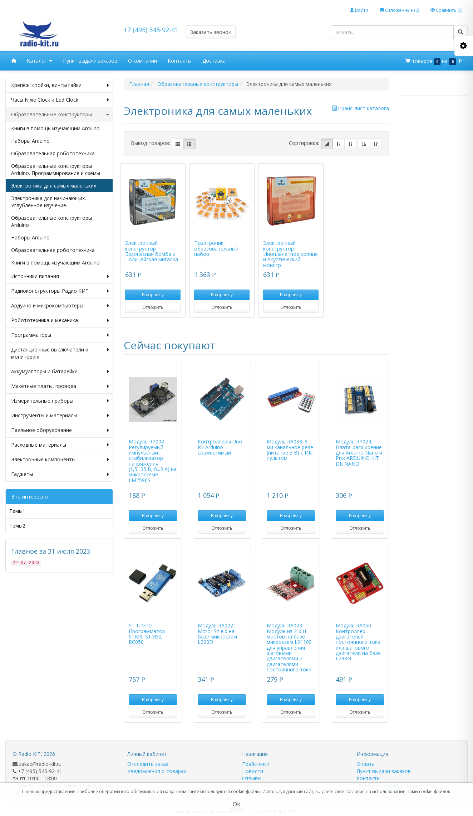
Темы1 (17, 510)
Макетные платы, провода (60, 386)
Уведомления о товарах (156, 771)
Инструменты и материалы (60, 415)
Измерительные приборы (60, 400)
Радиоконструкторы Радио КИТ (60, 291)
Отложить (152, 307)
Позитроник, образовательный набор (216, 248)
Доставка (214, 60)
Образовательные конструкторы (60, 114)
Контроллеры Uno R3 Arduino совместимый (220, 447)
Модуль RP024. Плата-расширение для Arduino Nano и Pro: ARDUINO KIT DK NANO (359, 452)
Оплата (365, 764)
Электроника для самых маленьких (53, 185)
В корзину (153, 295)
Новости (252, 771)
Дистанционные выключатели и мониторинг (60, 353)
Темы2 (17, 525)
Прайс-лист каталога (360, 108)
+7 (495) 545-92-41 (151, 29)
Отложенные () (399, 10)
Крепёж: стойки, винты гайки (60, 85)
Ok (236, 804)
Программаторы (60, 335)
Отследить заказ (147, 764)
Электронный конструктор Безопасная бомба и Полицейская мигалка (151, 251)
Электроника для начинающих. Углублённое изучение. (48, 202)
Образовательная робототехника (53, 153)
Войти (359, 10)
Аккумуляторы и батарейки (60, 371)
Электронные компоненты (60, 459)
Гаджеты (60, 474)
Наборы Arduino (30, 140)
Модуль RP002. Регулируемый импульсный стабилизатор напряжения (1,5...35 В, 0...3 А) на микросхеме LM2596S (153, 461)
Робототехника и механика (60, 320)
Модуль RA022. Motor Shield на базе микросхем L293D (217, 633)
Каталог (39, 61)
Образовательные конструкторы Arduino (51, 221)
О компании (142, 60)
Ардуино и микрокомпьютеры (60, 305)
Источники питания (60, 276)
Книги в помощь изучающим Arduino (55, 128)
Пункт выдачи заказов (90, 60)
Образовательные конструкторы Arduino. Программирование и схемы (55, 169)
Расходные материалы (60, 444)
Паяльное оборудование (60, 430)
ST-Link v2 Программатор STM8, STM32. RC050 (147, 633)
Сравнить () (446, 10)
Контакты (180, 60)
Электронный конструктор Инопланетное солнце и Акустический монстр (290, 253)
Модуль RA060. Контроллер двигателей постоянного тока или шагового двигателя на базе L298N (358, 642)
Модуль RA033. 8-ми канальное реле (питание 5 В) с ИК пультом (290, 449)
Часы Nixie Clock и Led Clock (60, 99)
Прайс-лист (256, 764)
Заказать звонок (210, 32)
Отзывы (251, 778)
